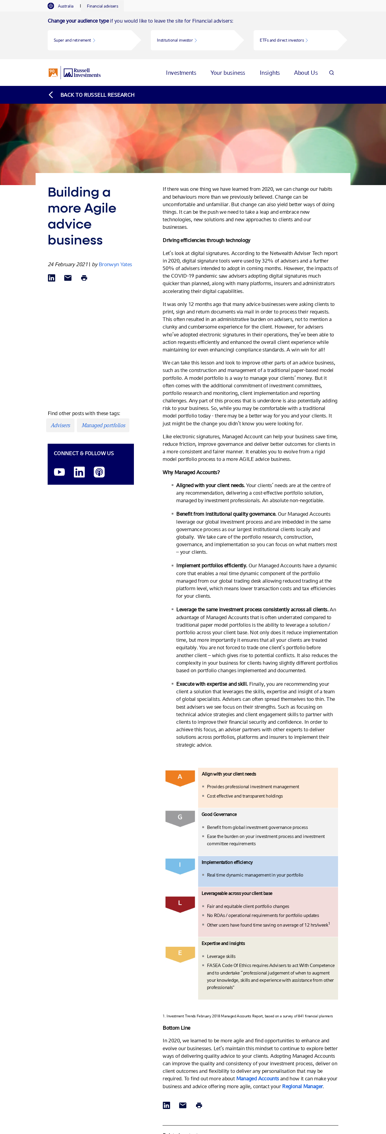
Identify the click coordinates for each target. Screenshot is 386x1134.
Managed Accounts (257, 1031)
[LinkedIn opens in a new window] (79, 424)
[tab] (64, 6)
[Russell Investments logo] (75, 66)
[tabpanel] (193, 35)
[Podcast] (99, 424)
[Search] (331, 66)
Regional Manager (302, 1038)
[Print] (84, 230)
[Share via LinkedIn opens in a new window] (51, 230)
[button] (89, 40)
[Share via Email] (68, 230)
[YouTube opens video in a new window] (59, 424)
